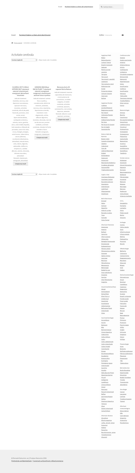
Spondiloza (124, 151)
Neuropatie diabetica (108, 163)
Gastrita (104, 368)
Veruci (122, 337)
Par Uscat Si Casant (107, 125)
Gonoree (104, 253)
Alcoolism (104, 418)
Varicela (104, 218)
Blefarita (123, 251)
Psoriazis (123, 323)
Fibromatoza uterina (108, 251)
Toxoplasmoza (106, 435)
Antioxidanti (105, 292)
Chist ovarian (105, 237)
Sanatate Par (105, 129)
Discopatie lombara (126, 120)
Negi (121, 313)
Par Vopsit (104, 113)
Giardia (103, 370)
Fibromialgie (124, 177)
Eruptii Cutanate (106, 65)
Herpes (122, 308)
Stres (103, 313)
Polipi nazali (124, 213)
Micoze (122, 311)
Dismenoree (105, 244)
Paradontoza (124, 423)
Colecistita (105, 334)
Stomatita (123, 420)
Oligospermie (105, 191)
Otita (122, 210)
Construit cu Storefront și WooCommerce (48, 461)
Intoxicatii (104, 160)
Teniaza (104, 404)
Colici (103, 339)
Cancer (122, 392)
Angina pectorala (125, 60)
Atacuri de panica (126, 165)
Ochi (121, 268)
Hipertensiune (124, 82)
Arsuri (122, 280)
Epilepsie (123, 175)
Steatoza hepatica (107, 401)
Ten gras (104, 74)
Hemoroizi (123, 79)
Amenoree (104, 227)
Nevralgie (123, 187)
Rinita (122, 215)
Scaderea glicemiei (107, 165)
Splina (103, 399)
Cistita (122, 225)
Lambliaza (104, 382)
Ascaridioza (105, 320)
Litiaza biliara (106, 385)
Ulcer (103, 406)
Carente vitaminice (107, 141)
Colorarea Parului (107, 115)
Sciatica (123, 144)
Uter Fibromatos (106, 280)
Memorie (123, 182)
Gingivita (123, 418)
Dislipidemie (105, 156)
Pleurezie (123, 356)
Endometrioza (106, 246)
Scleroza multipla (126, 196)
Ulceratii (104, 437)
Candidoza (123, 284)
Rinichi (122, 244)
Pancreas (104, 389)
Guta (121, 229)
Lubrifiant (104, 189)
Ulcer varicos (124, 103)
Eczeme (122, 294)
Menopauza (105, 265)
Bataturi (123, 282)
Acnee (103, 89)
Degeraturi (123, 289)
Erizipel (103, 201)
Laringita (123, 208)
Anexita (103, 229)
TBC (121, 361)
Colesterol (104, 146)
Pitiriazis (123, 320)
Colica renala (124, 227)
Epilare (103, 98)
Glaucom (123, 263)
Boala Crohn (105, 139)
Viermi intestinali (107, 408)
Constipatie (105, 349)
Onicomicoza (124, 277)
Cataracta (123, 253)
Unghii (122, 330)
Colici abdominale (107, 342)
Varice (122, 105)
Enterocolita (105, 358)
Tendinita (123, 153)
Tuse (103, 215)
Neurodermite (124, 315)
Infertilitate (105, 187)
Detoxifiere (105, 294)
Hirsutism (123, 375)
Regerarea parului (107, 110)
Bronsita (123, 349)
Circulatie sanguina (126, 74)
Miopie (122, 265)
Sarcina (103, 277)
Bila (102, 327)
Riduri (103, 58)
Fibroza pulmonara (126, 354)
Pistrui (122, 318)
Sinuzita (123, 218)
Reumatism (124, 141)
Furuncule (123, 306)
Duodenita (104, 356)
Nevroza (122, 189)
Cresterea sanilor (107, 179)
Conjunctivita (124, 256)
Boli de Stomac (106, 330)
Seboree (104, 67)
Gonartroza (124, 122)
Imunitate (104, 301)
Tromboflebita (125, 101)
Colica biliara (105, 337)
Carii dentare (124, 416)
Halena (103, 428)
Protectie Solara (106, 91)
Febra (103, 203)
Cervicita (104, 234)
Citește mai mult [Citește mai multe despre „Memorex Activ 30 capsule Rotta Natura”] (63, 119)
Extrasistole (124, 77)
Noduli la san (105, 270)
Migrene (122, 184)
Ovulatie (104, 275)
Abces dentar (124, 411)
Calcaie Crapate (106, 94)
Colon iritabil (105, 346)
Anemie (122, 58)
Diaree (103, 351)
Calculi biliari (105, 411)
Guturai (103, 206)
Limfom (122, 397)
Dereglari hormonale (108, 241)
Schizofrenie (124, 194)
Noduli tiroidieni (125, 377)
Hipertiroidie (124, 373)
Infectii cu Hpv (106, 210)
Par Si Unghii (105, 127)
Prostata (123, 241)
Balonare (104, 325)
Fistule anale (124, 299)
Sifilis (122, 327)
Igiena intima (105, 256)
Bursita (122, 115)
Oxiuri (103, 387)
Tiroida (122, 380)
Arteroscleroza (125, 65)
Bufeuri (103, 232)
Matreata (104, 117)
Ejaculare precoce (107, 182)
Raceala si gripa (106, 213)
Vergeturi (123, 334)
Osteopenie (124, 132)
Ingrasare (104, 158)
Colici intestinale (107, 344)
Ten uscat (104, 77)
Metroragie (105, 268)
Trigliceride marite (107, 170)
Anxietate (123, 163)
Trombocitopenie (125, 399)
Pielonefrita (124, 239)
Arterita (122, 62)
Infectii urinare (125, 232)
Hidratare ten (105, 86)
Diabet (103, 153)
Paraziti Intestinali (107, 392)
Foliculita (123, 303)
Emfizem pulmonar (126, 351)
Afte (121, 413)
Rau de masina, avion (108, 432)
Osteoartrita (124, 129)
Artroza (122, 113)
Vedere (122, 270)
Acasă (60, 7)
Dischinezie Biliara (107, 354)
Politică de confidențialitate (21, 461)
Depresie (123, 167)
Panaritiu (104, 430)
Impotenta (104, 184)
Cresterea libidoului (107, 177)
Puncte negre (124, 325)
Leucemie (123, 394)
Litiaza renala (124, 234)
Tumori (122, 401)
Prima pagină (18, 43)
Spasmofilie (105, 167)
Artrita (122, 67)
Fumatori (104, 425)
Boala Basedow (125, 370)
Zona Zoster (105, 220)
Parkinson (123, 191)
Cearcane (104, 96)
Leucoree (104, 258)
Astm (122, 346)
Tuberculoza (124, 363)
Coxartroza (123, 117)
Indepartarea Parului (108, 120)
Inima (122, 84)
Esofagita (104, 361)
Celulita (104, 144)
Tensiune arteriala (126, 98)
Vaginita (104, 282)
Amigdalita (123, 203)
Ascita (103, 323)
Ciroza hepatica (106, 332)
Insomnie (123, 179)
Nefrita (122, 237)
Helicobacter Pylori (107, 373)
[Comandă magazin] (24, 60)
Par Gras (104, 122)
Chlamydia (104, 239)
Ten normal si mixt (107, 84)
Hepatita (104, 208)
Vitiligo (122, 339)
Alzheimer (123, 160)
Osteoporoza (124, 134)
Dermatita (123, 292)
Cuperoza (123, 287)
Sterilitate (104, 194)
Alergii (103, 289)
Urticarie (123, 332)
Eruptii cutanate (125, 296)
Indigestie (104, 380)
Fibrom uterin (105, 249)
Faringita (123, 206)
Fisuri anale (124, 301)
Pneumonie (123, 358)
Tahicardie (123, 96)
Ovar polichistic (106, 272)
